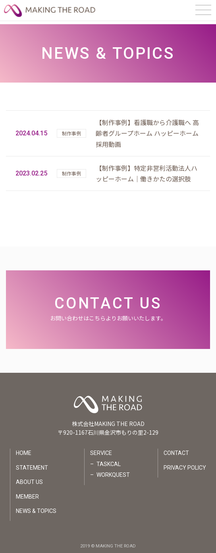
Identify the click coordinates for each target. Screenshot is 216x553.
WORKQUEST (113, 471)
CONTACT (176, 450)
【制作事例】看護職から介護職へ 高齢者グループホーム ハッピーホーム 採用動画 (147, 129)
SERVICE (101, 450)
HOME (23, 450)
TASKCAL (108, 461)
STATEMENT (32, 464)
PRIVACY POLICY (185, 464)
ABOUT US (29, 479)
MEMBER (27, 493)
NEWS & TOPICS (36, 508)
